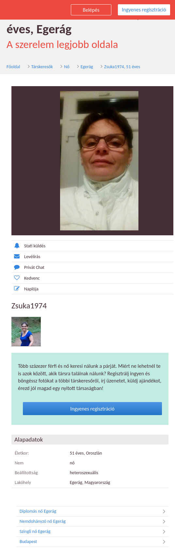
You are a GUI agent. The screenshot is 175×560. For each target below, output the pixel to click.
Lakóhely (23, 482)
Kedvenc (25, 278)
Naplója (25, 289)
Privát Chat (27, 267)
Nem (19, 463)
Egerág (87, 67)
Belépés (91, 10)
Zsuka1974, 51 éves (122, 67)
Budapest (94, 541)
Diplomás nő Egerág (94, 511)
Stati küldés (28, 246)
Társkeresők (42, 67)
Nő (66, 67)
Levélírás (25, 256)
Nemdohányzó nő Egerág (94, 521)
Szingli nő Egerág (94, 531)
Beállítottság (26, 472)
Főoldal (13, 67)
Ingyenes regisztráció (144, 10)
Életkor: (22, 453)
